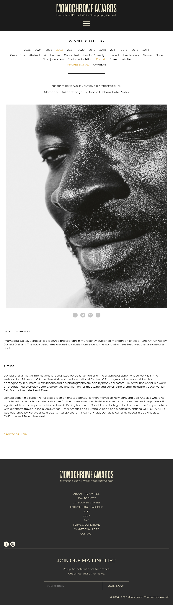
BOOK (86, 515)
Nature (147, 55)
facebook (75, 315)
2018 (102, 49)
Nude (159, 55)
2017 (113, 49)
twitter (82, 315)
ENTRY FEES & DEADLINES (86, 507)
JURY (86, 511)
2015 (135, 49)
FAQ (86, 520)
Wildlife (126, 59)
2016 (124, 49)
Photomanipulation (80, 59)
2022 (59, 49)
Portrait (101, 59)
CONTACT (86, 533)
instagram (12, 544)
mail (98, 315)
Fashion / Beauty (94, 55)
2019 (92, 49)
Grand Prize (17, 55)
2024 (38, 49)
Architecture (52, 55)
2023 (48, 49)
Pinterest (90, 315)
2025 (27, 49)
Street (114, 59)
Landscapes (131, 55)
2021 (70, 49)
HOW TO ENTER (86, 498)
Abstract (34, 55)
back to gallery (15, 434)
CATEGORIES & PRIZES (86, 502)
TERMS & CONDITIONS (86, 524)
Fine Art (114, 55)
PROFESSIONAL (78, 64)
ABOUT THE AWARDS (86, 493)
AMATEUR (99, 64)
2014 (145, 49)
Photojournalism (53, 59)
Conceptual (71, 55)
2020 (81, 49)
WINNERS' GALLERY (86, 529)
